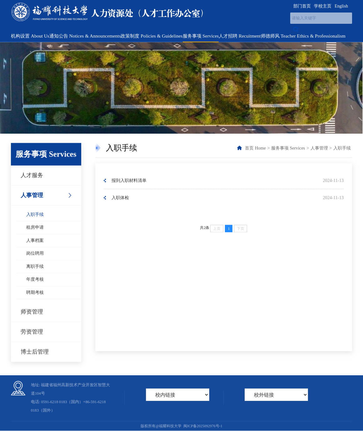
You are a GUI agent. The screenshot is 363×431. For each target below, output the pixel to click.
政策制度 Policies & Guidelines (151, 35)
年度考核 (35, 287)
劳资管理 (32, 339)
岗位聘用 (35, 261)
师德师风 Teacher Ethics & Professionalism (303, 35)
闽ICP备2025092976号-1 (202, 426)
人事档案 (35, 248)
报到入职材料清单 (129, 180)
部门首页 (302, 6)
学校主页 (322, 6)
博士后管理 (35, 360)
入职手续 (35, 222)
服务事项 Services (201, 35)
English (341, 6)
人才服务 (32, 183)
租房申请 (35, 235)
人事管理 (32, 203)
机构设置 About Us (30, 35)
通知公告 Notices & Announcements (85, 35)
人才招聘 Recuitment (240, 35)
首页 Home (255, 148)
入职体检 (120, 198)
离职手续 (35, 274)
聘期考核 (35, 300)
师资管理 (32, 319)
